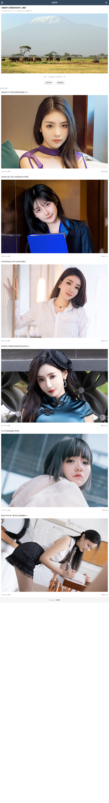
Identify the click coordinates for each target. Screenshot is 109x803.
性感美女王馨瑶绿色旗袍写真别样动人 (15, 346)
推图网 (54, 3)
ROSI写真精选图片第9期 (10, 431)
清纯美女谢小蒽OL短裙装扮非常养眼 (14, 177)
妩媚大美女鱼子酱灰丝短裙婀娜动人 (14, 515)
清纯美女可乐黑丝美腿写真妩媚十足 (14, 92)
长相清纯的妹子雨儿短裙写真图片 (13, 262)
